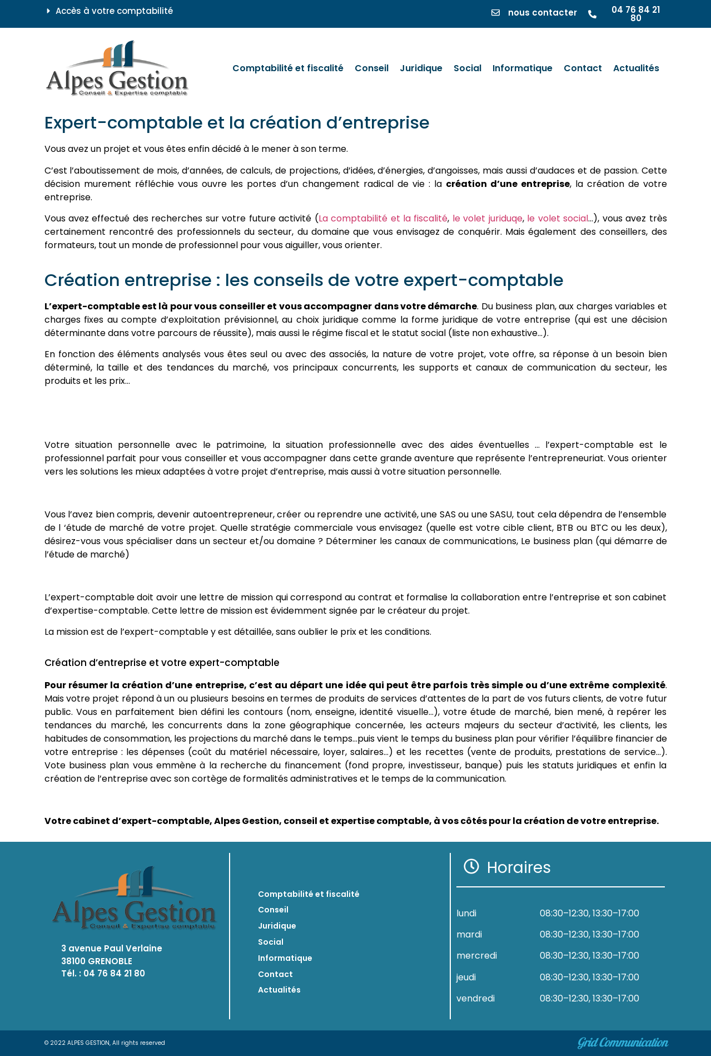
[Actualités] (636, 68)
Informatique (285, 958)
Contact (275, 974)
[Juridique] (421, 68)
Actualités (279, 989)
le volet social (557, 218)
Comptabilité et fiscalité (309, 894)
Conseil (273, 909)
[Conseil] (371, 68)
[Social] (467, 68)
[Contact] (583, 68)
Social (271, 942)
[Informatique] (522, 68)
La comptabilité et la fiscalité (383, 218)
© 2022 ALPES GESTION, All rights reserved (104, 1043)
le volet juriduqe (488, 218)
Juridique (277, 925)
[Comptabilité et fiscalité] (288, 68)
